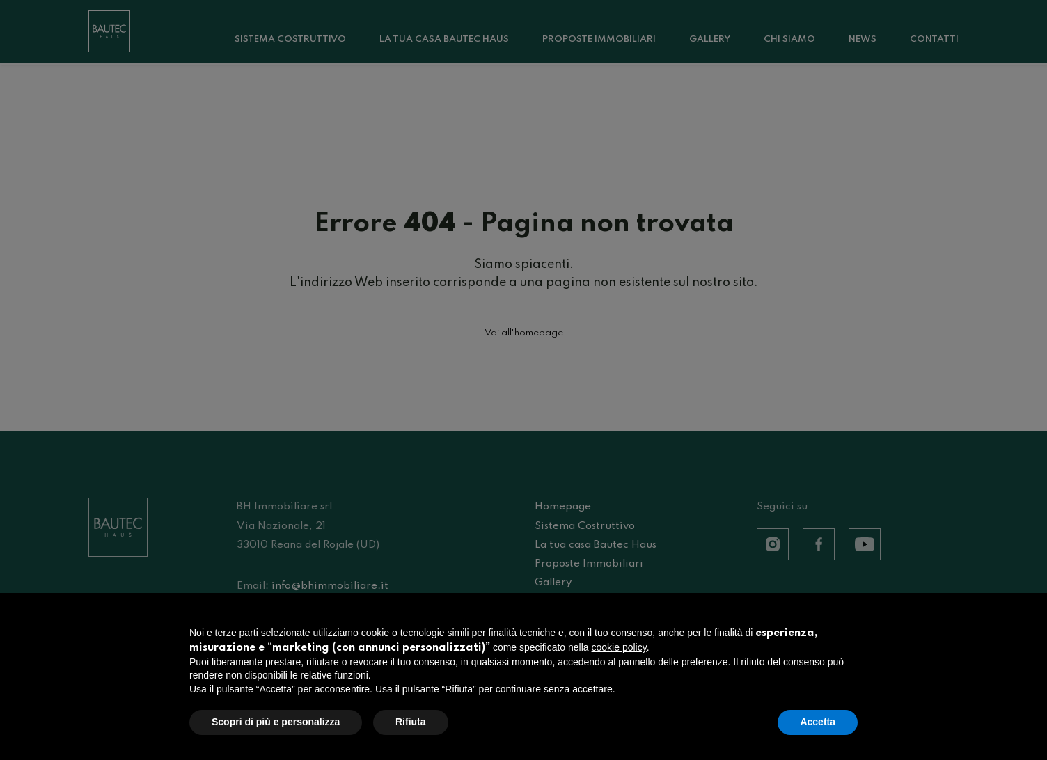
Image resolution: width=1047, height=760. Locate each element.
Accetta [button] (817, 722)
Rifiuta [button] (410, 722)
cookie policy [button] (619, 647)
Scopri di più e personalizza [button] (276, 722)
